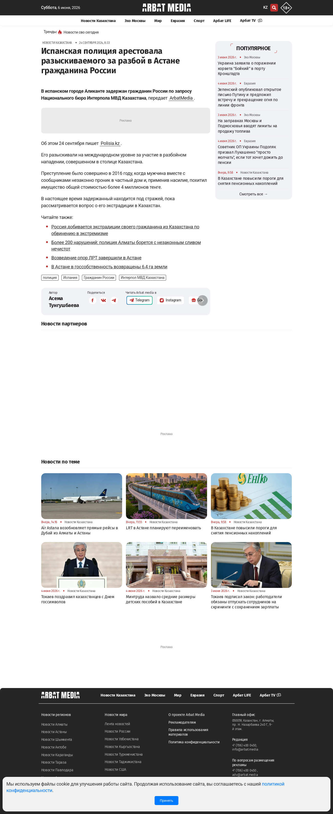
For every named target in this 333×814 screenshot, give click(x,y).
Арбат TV (251, 20)
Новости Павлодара (57, 770)
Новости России (117, 731)
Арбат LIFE (222, 20)
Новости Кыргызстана (122, 747)
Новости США (115, 769)
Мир (158, 20)
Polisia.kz (110, 143)
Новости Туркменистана (124, 754)
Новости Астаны (54, 732)
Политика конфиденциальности (194, 742)
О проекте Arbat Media (186, 715)
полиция (50, 278)
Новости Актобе (54, 747)
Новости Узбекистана (121, 739)
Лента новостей (117, 724)
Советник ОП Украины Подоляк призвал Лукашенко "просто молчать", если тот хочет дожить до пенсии (250, 154)
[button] (202, 300)
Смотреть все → (253, 194)
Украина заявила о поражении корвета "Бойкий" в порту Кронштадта (247, 68)
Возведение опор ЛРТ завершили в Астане (96, 257)
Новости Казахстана (98, 20)
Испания (70, 278)
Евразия (178, 20)
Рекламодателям (182, 722)
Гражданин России (99, 278)
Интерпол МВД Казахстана (143, 278)
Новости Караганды (57, 755)
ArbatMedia (181, 98)
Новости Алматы (54, 724)
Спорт (199, 20)
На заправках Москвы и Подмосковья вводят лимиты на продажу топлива (247, 126)
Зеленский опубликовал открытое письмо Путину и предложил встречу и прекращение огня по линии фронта (249, 97)
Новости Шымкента (56, 739)
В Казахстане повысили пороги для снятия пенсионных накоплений (251, 181)
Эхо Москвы (135, 20)
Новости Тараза (54, 762)
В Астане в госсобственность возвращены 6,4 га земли (109, 266)
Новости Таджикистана (123, 762)
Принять (166, 800)
